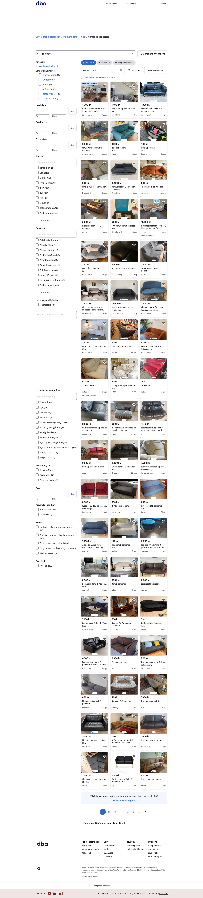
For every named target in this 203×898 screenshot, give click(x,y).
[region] (124, 92)
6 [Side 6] (133, 811)
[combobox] (85, 53)
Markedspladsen (51, 36)
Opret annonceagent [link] (124, 800)
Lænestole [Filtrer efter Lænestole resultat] (49, 79)
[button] (152, 53)
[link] (48, 66)
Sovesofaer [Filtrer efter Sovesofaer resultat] (50, 98)
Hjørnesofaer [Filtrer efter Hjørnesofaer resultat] (51, 75)
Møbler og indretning (74, 36)
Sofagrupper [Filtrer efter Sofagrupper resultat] (51, 93)
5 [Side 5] (127, 811)
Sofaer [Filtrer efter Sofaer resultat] (49, 89)
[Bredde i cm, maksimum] (59, 128)
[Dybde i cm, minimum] (43, 145)
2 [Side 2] (109, 811)
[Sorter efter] (156, 70)
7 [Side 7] (139, 811)
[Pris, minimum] (43, 494)
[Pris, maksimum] (59, 494)
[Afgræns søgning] (56, 162)
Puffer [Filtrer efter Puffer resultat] (47, 84)
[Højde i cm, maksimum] (59, 111)
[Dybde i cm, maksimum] (59, 145)
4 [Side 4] (121, 811)
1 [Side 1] (102, 811)
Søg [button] (72, 111)
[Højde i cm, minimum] (43, 111)
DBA (38, 36)
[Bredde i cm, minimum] (43, 128)
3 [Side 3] (115, 811)
